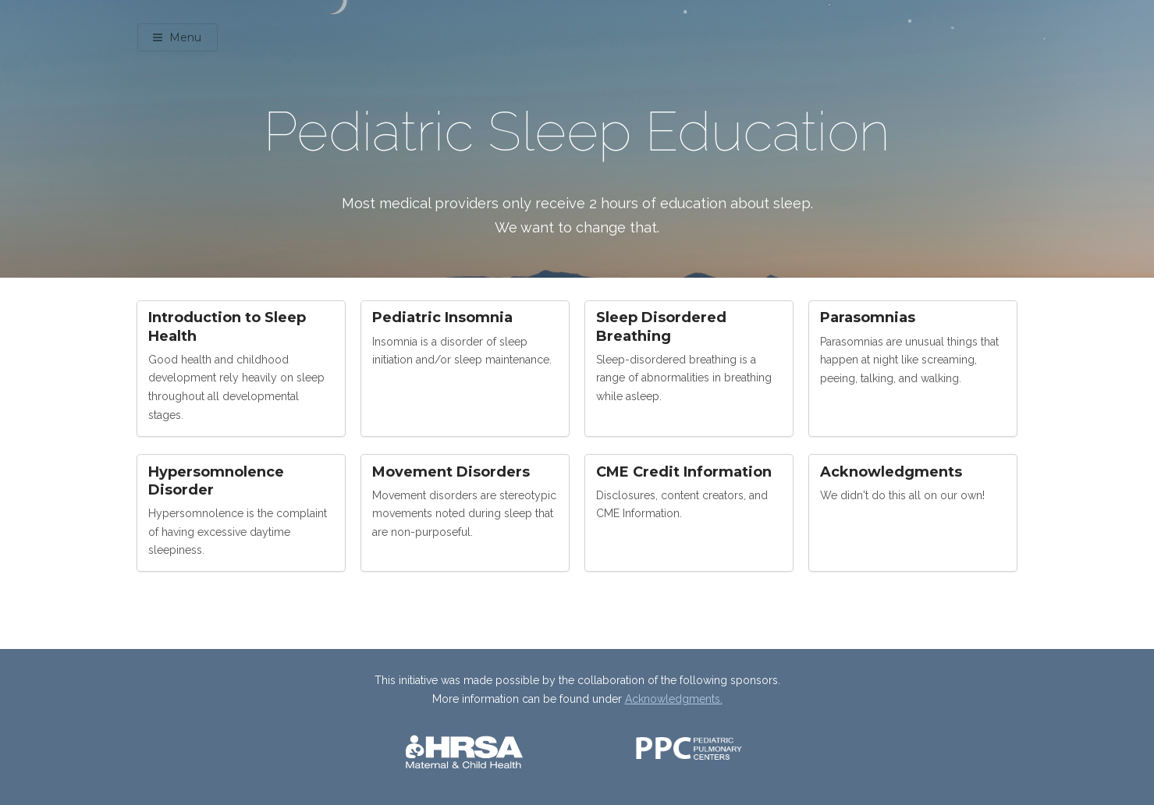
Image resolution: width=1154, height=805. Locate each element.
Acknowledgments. (674, 699)
